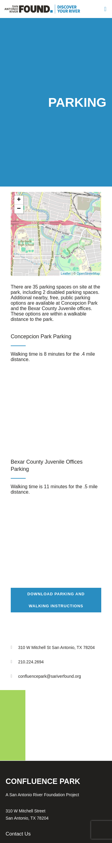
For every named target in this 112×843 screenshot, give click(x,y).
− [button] (19, 209)
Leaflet (66, 273)
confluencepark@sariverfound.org (49, 676)
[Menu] (104, 9)
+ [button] (19, 200)
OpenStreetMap (88, 273)
